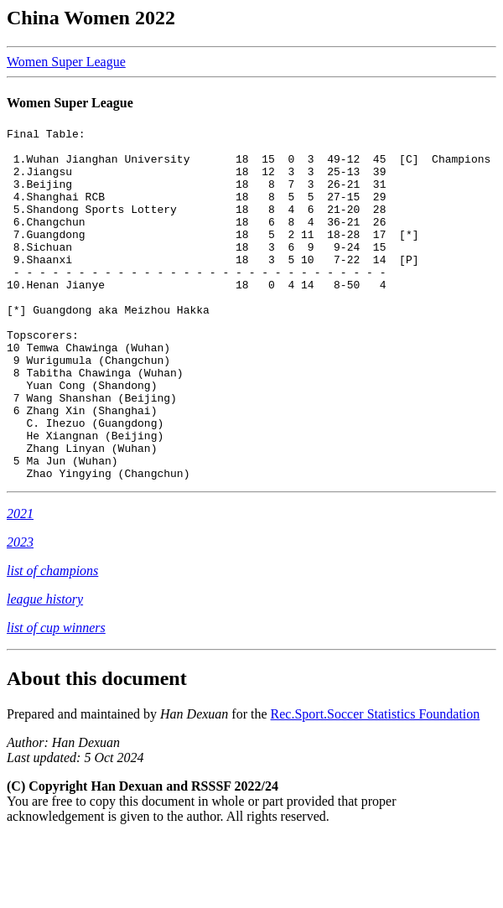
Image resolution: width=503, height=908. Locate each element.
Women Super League (66, 61)
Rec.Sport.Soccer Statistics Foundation (375, 784)
